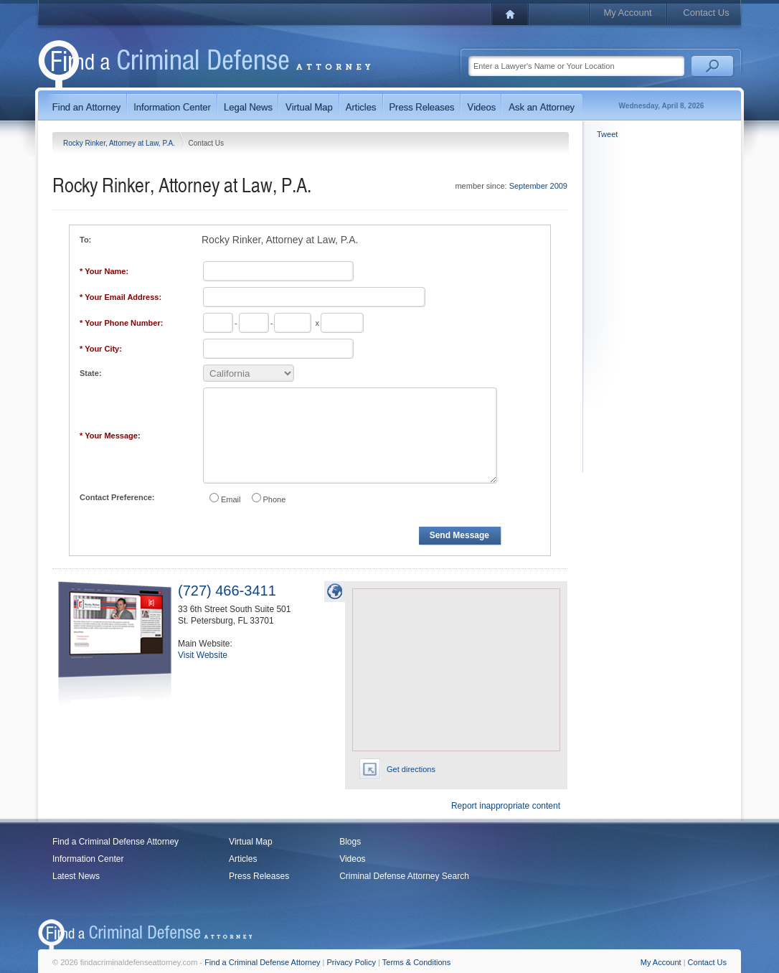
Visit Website (202, 655)
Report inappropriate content (505, 806)
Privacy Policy (351, 962)
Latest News (76, 876)
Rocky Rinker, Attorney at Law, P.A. (120, 143)
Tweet (607, 134)
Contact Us (706, 12)
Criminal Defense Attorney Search (404, 876)
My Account (627, 12)
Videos (352, 859)
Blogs (350, 842)
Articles (243, 859)
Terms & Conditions (416, 962)
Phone (274, 499)
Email (231, 499)
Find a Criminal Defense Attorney (115, 842)
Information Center (87, 859)
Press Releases (259, 876)
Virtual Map (250, 842)
